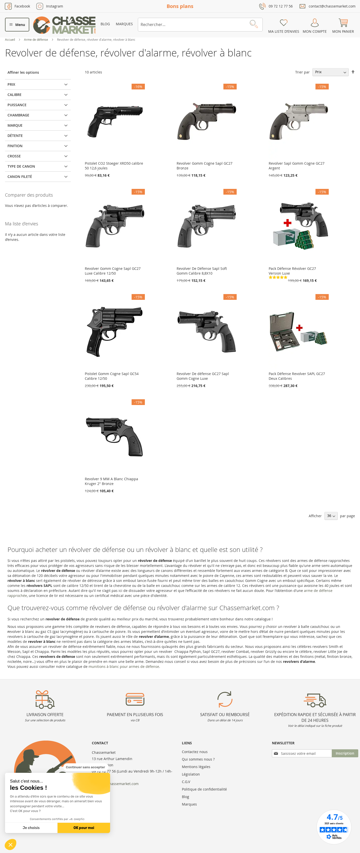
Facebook (22, 6)
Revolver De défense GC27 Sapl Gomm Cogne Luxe (203, 376)
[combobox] (200, 24)
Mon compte (315, 31)
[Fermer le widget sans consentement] (86, 767)
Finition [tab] (15, 145)
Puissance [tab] (17, 104)
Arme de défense (36, 39)
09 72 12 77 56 (281, 6)
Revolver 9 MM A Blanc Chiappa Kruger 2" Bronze (111, 481)
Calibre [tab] (15, 94)
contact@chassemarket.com (332, 6)
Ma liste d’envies (283, 31)
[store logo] (64, 25)
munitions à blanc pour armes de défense (124, 666)
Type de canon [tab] (21, 166)
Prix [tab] (11, 84)
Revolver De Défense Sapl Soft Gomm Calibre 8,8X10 (202, 271)
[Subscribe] (345, 753)
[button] (11, 845)
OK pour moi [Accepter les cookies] (84, 828)
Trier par (302, 71)
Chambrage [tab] (18, 115)
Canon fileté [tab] (20, 176)
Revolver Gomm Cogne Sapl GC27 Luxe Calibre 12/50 (113, 271)
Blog (105, 23)
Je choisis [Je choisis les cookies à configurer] (31, 828)
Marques (124, 23)
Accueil (10, 39)
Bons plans (180, 6)
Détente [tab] (15, 135)
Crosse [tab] (14, 156)
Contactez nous (195, 751)
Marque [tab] (15, 125)
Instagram (54, 6)
